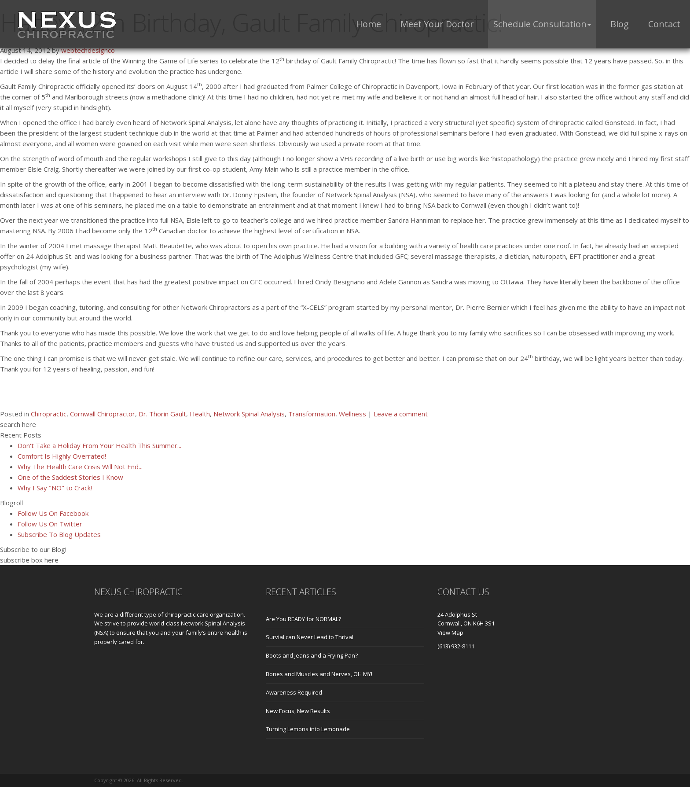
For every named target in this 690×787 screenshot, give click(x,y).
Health (200, 413)
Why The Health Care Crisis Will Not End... (80, 466)
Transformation (311, 413)
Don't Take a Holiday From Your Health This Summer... (99, 445)
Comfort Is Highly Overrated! (62, 456)
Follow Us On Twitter (50, 523)
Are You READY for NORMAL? (303, 619)
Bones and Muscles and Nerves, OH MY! (319, 674)
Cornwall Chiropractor (102, 413)
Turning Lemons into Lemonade (308, 729)
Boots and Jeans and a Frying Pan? (312, 655)
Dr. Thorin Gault (162, 413)
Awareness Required (294, 692)
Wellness (352, 413)
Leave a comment (401, 413)
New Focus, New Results (298, 711)
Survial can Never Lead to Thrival (309, 637)
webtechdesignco (88, 50)
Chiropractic (48, 413)
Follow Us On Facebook (53, 513)
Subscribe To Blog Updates (59, 534)
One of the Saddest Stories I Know (70, 477)
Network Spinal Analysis (249, 413)
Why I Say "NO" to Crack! (55, 487)
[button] (542, 24)
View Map (450, 632)
